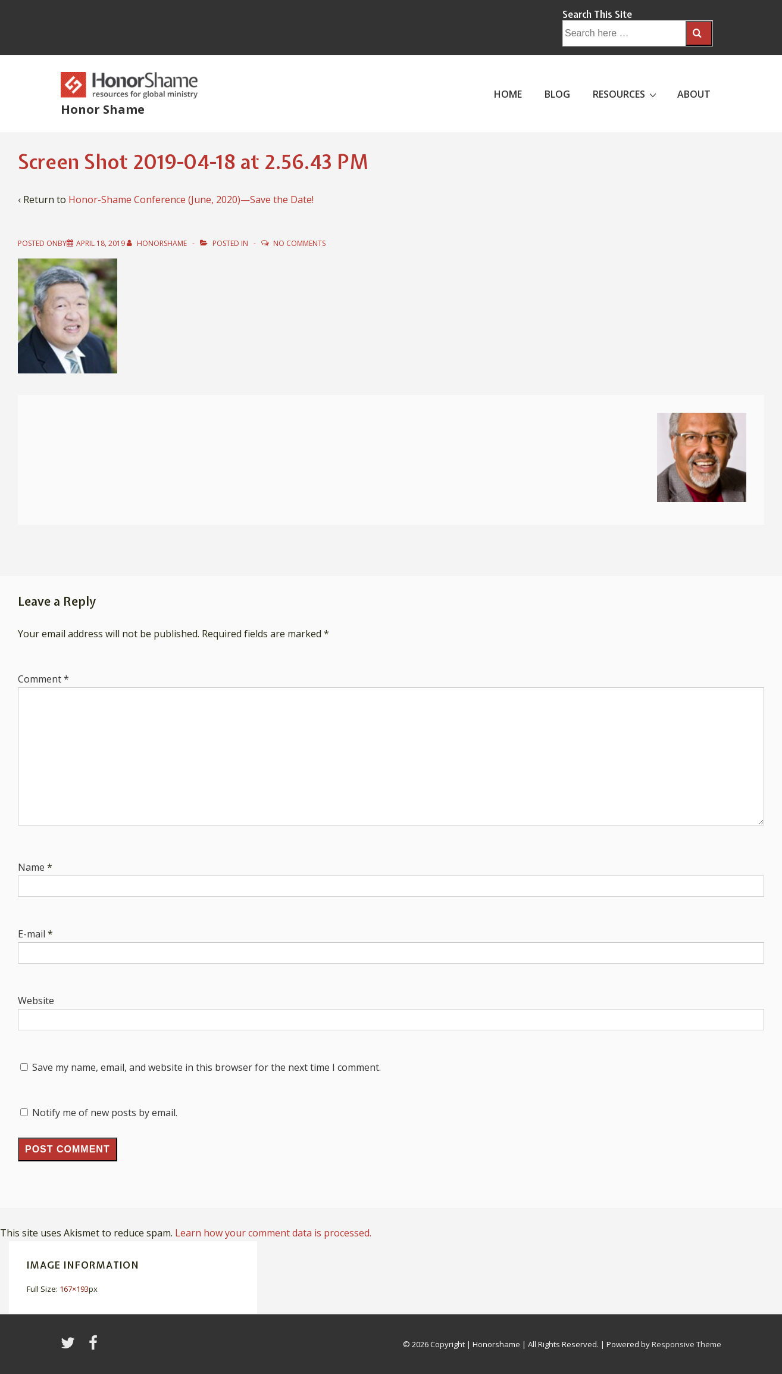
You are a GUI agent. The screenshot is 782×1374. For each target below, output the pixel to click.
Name (31, 867)
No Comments (299, 243)
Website (36, 1000)
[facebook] (95, 1346)
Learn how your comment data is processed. (273, 1232)
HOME (508, 94)
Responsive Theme (686, 1344)
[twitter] (70, 1346)
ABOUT (694, 94)
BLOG (557, 94)
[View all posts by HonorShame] (158, 243)
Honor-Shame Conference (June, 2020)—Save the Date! (191, 199)
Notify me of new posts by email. (104, 1112)
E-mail (31, 933)
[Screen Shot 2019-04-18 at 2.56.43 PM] (100, 243)
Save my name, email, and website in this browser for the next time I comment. (206, 1067)
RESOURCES (626, 93)
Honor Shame (103, 109)
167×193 (74, 1288)
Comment (43, 679)
